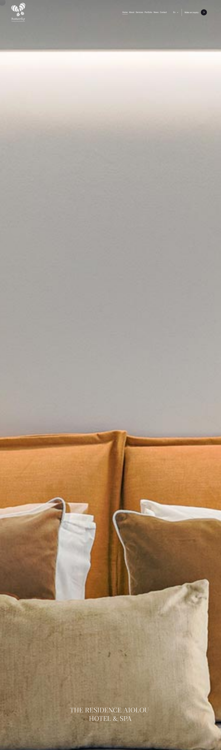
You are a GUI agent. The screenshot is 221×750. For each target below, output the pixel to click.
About (131, 12)
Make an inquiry (191, 12)
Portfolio (148, 12)
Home (125, 12)
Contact (163, 12)
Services (139, 12)
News (156, 12)
